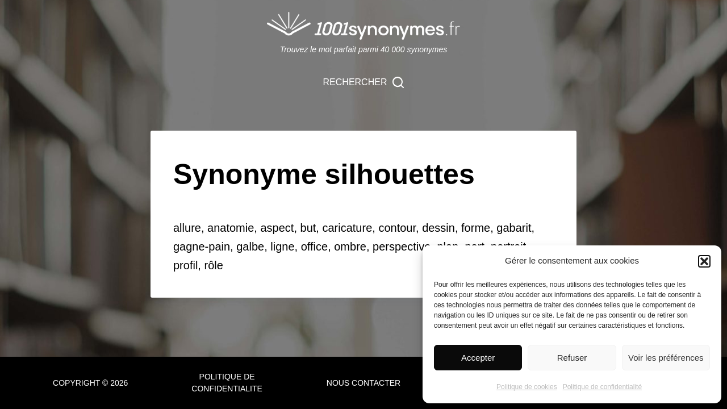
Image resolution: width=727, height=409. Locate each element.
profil (185, 265)
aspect (277, 228)
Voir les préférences (666, 357)
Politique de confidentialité (602, 387)
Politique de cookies (526, 387)
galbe (250, 246)
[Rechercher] (363, 82)
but (308, 228)
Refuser (572, 357)
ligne (282, 246)
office (314, 246)
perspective (402, 246)
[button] (704, 261)
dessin (438, 228)
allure (187, 228)
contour (397, 228)
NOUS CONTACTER (363, 382)
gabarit (513, 228)
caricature (347, 228)
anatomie (230, 228)
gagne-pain (201, 246)
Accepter (478, 357)
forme (475, 228)
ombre (350, 246)
